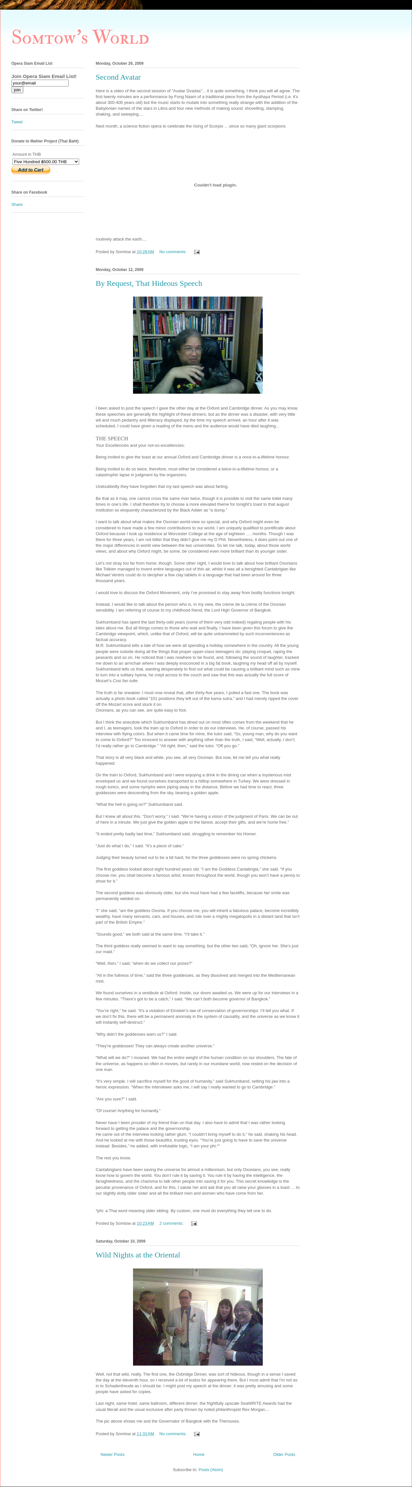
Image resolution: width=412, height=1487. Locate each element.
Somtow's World (80, 38)
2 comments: (172, 1223)
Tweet (17, 121)
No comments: (173, 251)
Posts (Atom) (211, 1469)
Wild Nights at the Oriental (138, 1255)
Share (17, 204)
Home (199, 1454)
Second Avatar (118, 77)
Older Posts (284, 1454)
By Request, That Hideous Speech (149, 283)
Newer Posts (113, 1454)
